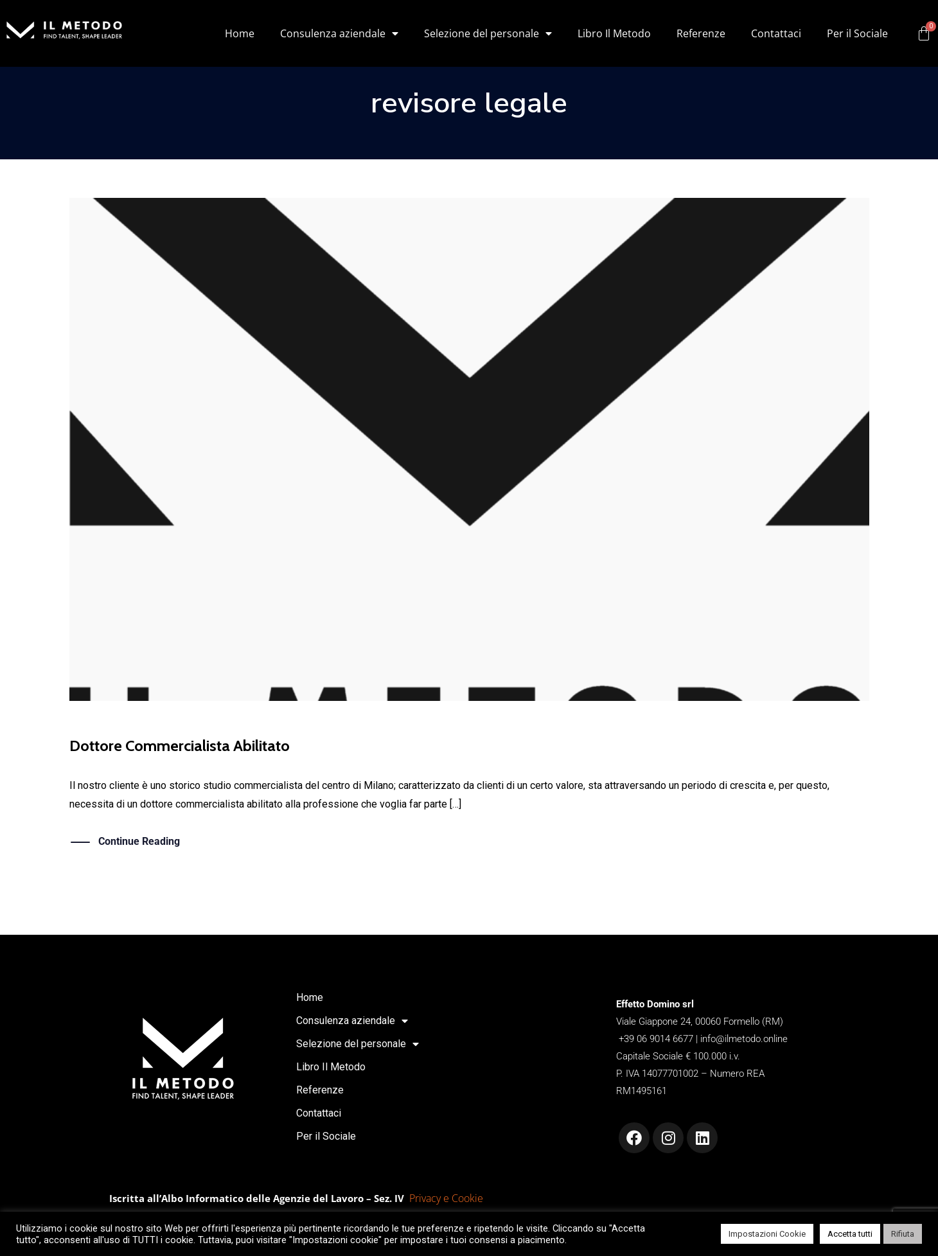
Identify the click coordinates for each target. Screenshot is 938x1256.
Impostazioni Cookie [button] (767, 1234)
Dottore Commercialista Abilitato (179, 745)
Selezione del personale (488, 33)
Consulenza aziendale (339, 33)
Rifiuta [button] (902, 1234)
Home (239, 33)
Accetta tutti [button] (849, 1234)
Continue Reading (139, 842)
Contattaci (776, 33)
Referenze (701, 33)
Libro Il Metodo (614, 33)
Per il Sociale (857, 33)
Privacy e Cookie (446, 1198)
